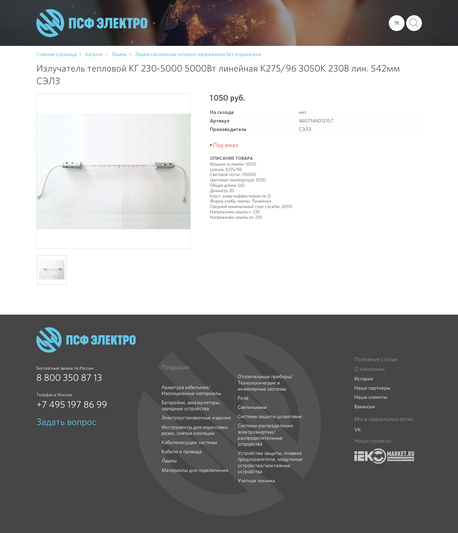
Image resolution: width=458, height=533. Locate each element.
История (363, 379)
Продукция (175, 367)
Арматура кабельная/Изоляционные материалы (191, 390)
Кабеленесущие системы (189, 442)
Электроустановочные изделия (196, 418)
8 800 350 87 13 (69, 377)
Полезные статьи (375, 359)
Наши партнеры (372, 388)
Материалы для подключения (195, 470)
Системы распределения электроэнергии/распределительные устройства (265, 435)
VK (357, 430)
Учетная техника (256, 481)
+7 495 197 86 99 (71, 404)
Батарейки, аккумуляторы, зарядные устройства (191, 405)
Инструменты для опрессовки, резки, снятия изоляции (195, 430)
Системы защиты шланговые (270, 416)
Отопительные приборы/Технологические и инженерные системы (265, 382)
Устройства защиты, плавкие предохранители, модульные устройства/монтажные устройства (270, 462)
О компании (263, 23)
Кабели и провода (182, 451)
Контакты (372, 23)
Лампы (169, 461)
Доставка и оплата (332, 23)
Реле (243, 398)
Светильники (252, 407)
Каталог (293, 23)
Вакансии (364, 407)
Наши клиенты (370, 397)
